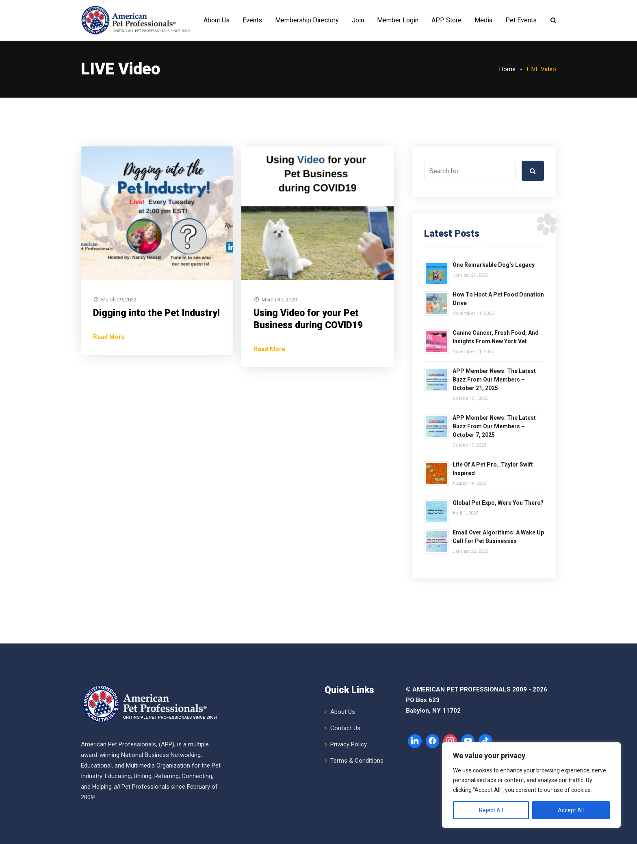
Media (483, 20)
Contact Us (345, 728)
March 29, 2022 (118, 300)
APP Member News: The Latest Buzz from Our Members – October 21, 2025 (494, 379)
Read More (109, 336)
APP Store (446, 20)
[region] (531, 785)
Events (252, 20)
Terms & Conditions (357, 760)
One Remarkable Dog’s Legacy (494, 265)
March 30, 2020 (279, 300)
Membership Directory (307, 20)
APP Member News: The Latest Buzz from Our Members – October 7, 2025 (494, 426)
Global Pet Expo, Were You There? (498, 502)
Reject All (491, 810)
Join (358, 20)
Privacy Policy (348, 744)
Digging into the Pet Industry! (156, 313)
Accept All (571, 810)
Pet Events (521, 20)
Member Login (397, 20)
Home (507, 69)
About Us (217, 20)
